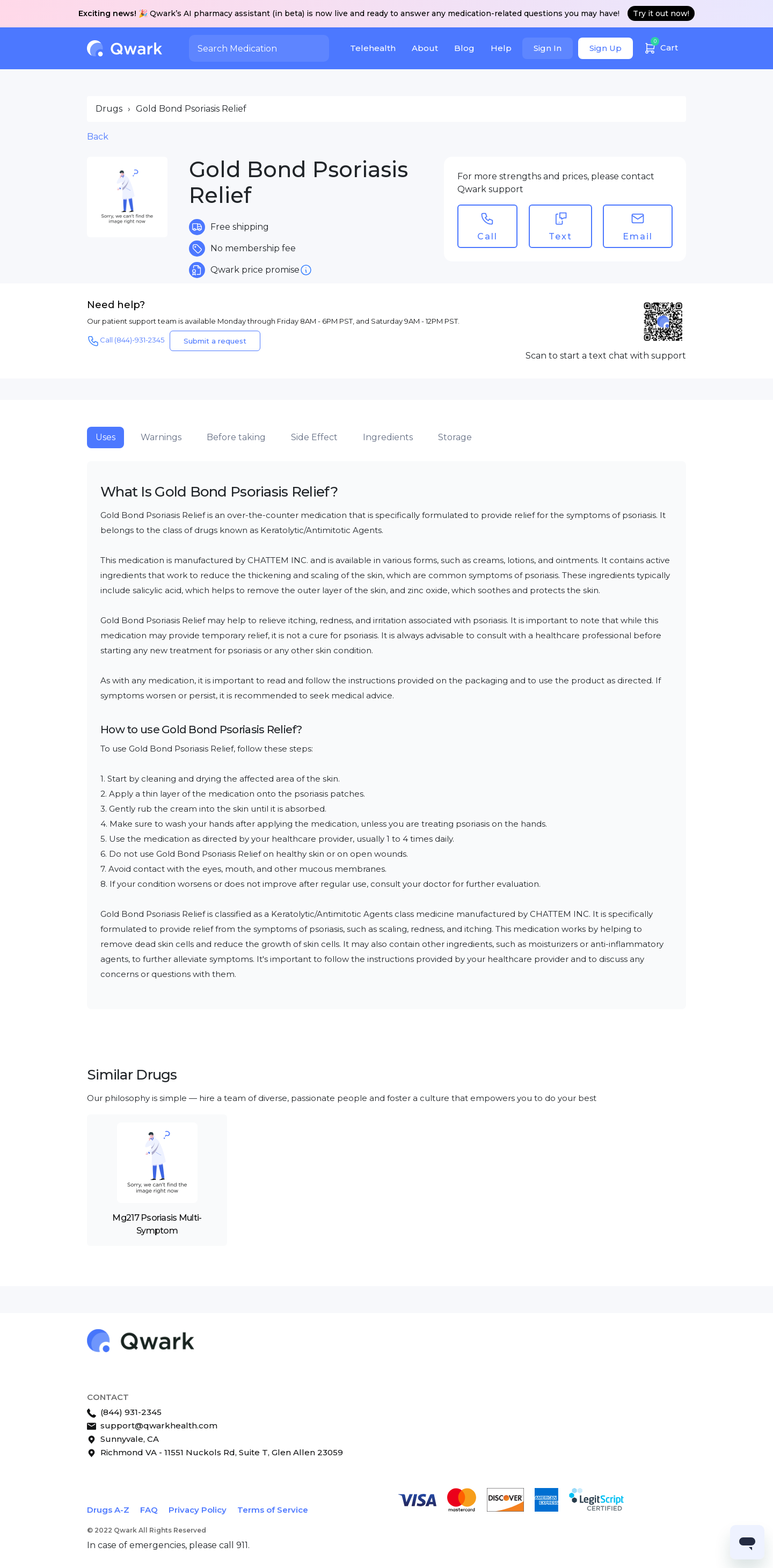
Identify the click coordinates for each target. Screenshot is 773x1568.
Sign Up (605, 48)
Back (97, 137)
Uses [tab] (105, 437)
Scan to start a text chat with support (606, 356)
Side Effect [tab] (314, 437)
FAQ (149, 1510)
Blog (464, 48)
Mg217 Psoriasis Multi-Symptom (156, 1224)
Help (501, 48)
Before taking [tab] (236, 437)
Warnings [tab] (161, 437)
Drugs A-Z (108, 1510)
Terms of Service (272, 1510)
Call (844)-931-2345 (125, 340)
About (425, 48)
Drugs (109, 109)
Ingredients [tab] (388, 437)
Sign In (547, 48)
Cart (661, 46)
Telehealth (373, 48)
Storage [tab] (455, 437)
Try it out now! (661, 13)
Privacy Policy (198, 1510)
